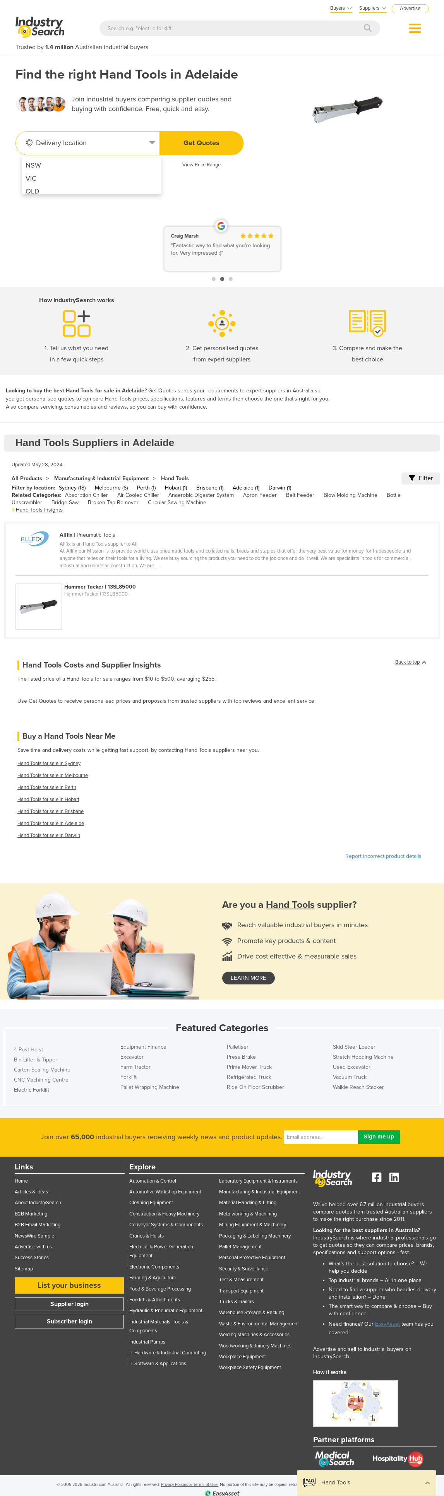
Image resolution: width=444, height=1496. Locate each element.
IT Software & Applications (157, 1364)
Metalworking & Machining (248, 1214)
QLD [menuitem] (32, 191)
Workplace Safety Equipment (250, 1367)
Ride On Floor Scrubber (255, 1087)
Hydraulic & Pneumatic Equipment (165, 1311)
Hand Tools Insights (39, 510)
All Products (27, 478)
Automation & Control (152, 1181)
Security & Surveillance (243, 1269)
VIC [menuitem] (31, 178)
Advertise (410, 8)
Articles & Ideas (31, 1192)
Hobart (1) (176, 487)
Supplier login (69, 1304)
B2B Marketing (31, 1214)
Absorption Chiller (86, 495)
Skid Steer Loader (354, 1047)
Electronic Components (154, 1267)
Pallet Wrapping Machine (149, 1087)
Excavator (132, 1057)
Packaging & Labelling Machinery (255, 1236)
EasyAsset (387, 1324)
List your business (69, 1285)
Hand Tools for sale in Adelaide (50, 823)
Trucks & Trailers (236, 1302)
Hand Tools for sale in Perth (46, 787)
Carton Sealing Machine (42, 1069)
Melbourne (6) (111, 487)
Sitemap (24, 1269)
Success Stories (32, 1258)
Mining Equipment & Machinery (252, 1225)
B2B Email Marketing (37, 1225)
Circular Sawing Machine (177, 502)
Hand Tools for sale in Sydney (49, 763)
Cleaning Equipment (151, 1203)
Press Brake (241, 1057)
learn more (248, 977)
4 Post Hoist (28, 1049)
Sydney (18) (72, 487)
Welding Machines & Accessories (254, 1335)
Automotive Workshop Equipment (165, 1192)
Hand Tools (175, 478)
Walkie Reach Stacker (358, 1087)
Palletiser (238, 1047)
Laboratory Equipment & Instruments (258, 1181)
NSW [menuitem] (33, 165)
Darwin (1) (280, 487)
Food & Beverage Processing (160, 1289)
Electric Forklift (31, 1090)
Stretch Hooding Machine (363, 1057)
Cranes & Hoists (146, 1236)
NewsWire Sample (34, 1236)
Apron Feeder (260, 495)
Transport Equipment (241, 1291)
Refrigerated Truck (249, 1077)
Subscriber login (69, 1321)
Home (21, 1181)
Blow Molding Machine (350, 495)
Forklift (128, 1077)
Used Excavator (351, 1067)
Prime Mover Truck (249, 1067)
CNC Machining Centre (41, 1080)
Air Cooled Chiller (138, 495)
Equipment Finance (143, 1047)
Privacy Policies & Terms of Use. (190, 1484)
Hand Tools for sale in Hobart (48, 799)
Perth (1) (146, 487)
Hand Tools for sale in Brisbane (50, 811)
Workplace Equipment (242, 1357)
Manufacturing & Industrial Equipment (101, 478)
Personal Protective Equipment (252, 1258)
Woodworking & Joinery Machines (255, 1346)
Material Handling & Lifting (247, 1203)
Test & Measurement (241, 1280)
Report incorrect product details (383, 856)
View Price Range (201, 165)
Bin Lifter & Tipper (35, 1059)
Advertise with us (33, 1247)
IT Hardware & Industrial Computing (167, 1353)
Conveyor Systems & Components (166, 1225)
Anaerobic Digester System (201, 495)
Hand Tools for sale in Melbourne (52, 775)
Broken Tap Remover (113, 502)
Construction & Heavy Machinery (164, 1214)
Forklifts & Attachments (154, 1300)
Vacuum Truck (350, 1077)
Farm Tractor (135, 1067)
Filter (421, 478)
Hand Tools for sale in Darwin (48, 835)
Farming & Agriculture (152, 1278)
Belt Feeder (300, 495)
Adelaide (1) (246, 487)
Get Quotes (201, 143)
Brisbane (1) (209, 487)
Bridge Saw (65, 502)
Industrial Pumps (147, 1342)
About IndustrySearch (38, 1203)
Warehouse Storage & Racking (251, 1312)
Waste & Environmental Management (259, 1324)
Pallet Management (240, 1247)
